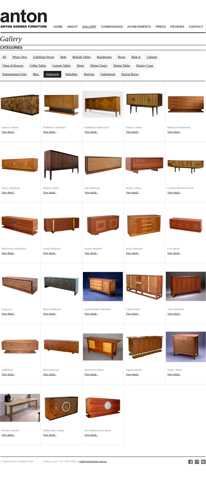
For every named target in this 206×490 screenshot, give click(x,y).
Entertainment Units (14, 74)
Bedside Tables (82, 57)
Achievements (139, 26)
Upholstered (108, 74)
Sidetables (71, 74)
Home (58, 26)
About (72, 26)
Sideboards (52, 74)
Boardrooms (104, 57)
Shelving (89, 74)
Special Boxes (130, 74)
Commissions (112, 26)
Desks (80, 65)
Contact (196, 26)
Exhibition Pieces (43, 57)
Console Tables (61, 65)
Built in (135, 57)
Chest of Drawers (12, 65)
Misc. (36, 74)
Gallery (89, 26)
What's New (19, 57)
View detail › (8, 131)
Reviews (177, 26)
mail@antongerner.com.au (93, 461)
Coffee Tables (37, 65)
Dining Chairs (98, 65)
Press (161, 26)
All (4, 57)
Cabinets (152, 57)
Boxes (121, 57)
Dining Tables (121, 65)
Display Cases (145, 65)
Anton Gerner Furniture (24, 20)
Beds (63, 57)
